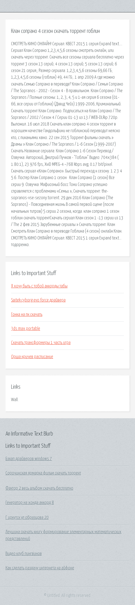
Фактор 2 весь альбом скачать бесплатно (39, 488)
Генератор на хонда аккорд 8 (30, 502)
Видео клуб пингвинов (24, 553)
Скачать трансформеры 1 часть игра (41, 342)
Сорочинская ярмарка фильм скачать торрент (43, 473)
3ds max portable (25, 328)
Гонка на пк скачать (26, 314)
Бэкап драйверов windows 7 (29, 459)
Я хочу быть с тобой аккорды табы (39, 286)
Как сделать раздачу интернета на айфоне (40, 568)
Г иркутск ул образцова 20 (27, 517)
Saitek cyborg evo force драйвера (38, 300)
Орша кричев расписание (32, 357)
